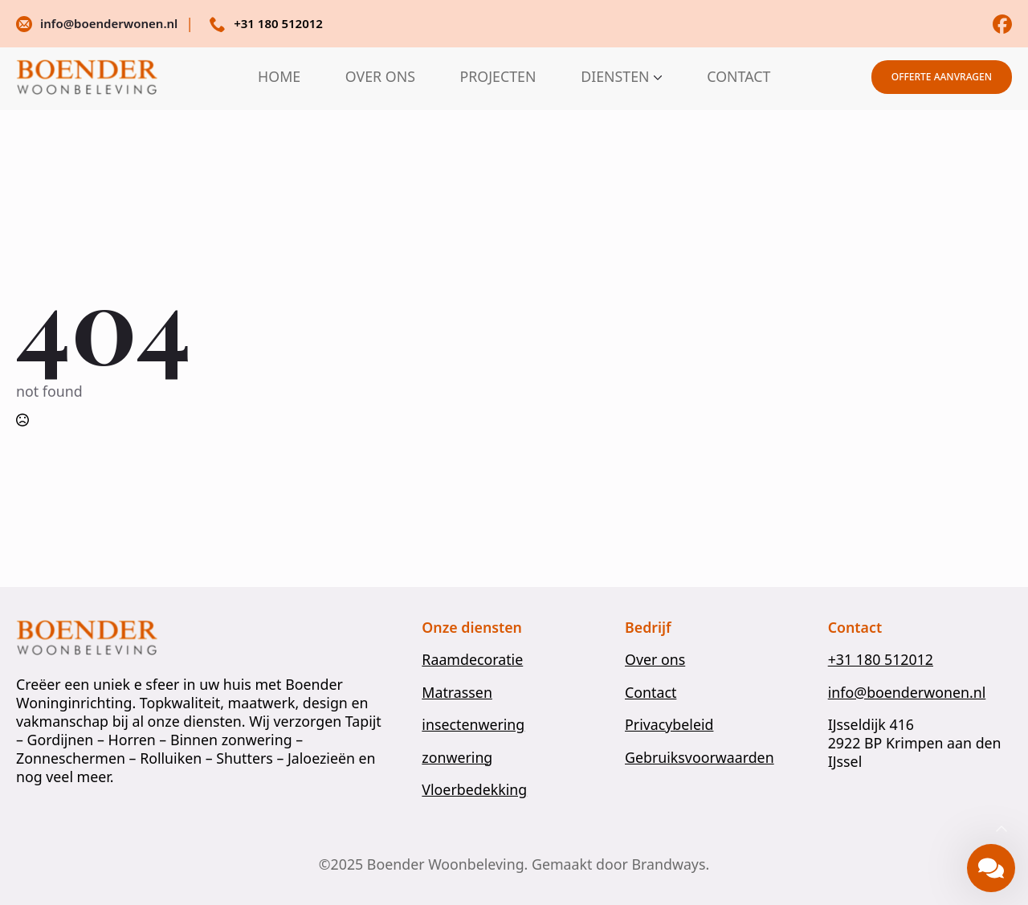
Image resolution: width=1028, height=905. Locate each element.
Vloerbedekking (474, 790)
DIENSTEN (615, 77)
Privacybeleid (669, 724)
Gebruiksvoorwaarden (699, 757)
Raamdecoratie (472, 659)
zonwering (457, 757)
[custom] (1002, 24)
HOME (279, 77)
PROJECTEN (498, 77)
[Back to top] (1001, 829)
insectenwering (473, 724)
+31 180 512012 (880, 659)
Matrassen (457, 692)
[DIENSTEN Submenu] (656, 77)
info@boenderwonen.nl (907, 692)
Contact (650, 692)
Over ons (655, 659)
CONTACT (738, 77)
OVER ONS (380, 77)
